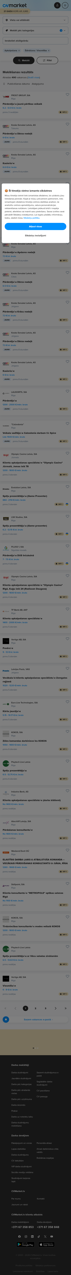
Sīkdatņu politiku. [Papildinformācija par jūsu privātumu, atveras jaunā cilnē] (31, 217)
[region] (35, 213)
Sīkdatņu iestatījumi (35, 235)
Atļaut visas (35, 226)
